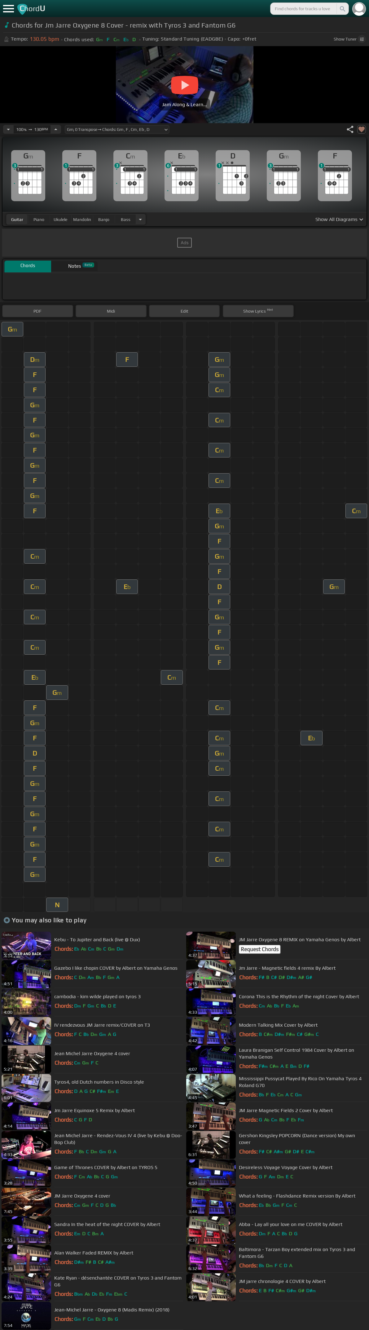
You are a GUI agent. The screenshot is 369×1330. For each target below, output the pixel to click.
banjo (103, 219)
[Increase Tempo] (56, 129)
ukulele (60, 219)
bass (125, 219)
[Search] (342, 8)
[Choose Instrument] (140, 219)
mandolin (82, 219)
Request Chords (260, 949)
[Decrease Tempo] (8, 129)
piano (38, 219)
